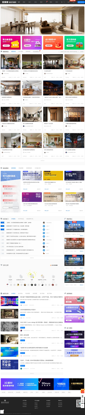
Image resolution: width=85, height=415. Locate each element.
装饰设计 (63, 392)
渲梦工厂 (37, 392)
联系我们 (25, 406)
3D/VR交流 (21, 218)
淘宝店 (36, 403)
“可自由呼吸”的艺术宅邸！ (7, 149)
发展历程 (25, 403)
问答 (57, 2)
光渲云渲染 (50, 392)
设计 (30, 2)
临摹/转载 (3, 103)
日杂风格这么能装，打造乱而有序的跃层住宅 (32, 97)
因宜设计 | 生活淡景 (48, 123)
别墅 (2, 156)
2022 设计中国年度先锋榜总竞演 (30, 203)
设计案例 (21, 51)
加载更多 (42, 160)
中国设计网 (57, 392)
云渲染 (31, 392)
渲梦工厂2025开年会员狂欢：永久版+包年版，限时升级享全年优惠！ (21, 236)
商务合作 (60, 406)
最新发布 (13, 51)
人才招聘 (25, 404)
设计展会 (20, 293)
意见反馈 (60, 404)
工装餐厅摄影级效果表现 (70, 123)
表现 (24, 2)
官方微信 (48, 404)
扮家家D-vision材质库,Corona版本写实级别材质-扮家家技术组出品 (20, 239)
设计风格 (42, 293)
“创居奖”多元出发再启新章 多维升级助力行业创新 (34, 347)
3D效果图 (21, 168)
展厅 (45, 77)
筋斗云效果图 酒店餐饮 (70, 149)
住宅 (24, 103)
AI (46, 2)
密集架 (69, 392)
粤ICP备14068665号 (16, 413)
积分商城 (53, 265)
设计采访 (22, 340)
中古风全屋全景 (68, 71)
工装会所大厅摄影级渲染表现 (8, 123)
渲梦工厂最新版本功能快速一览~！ (14, 243)
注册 (73, 2)
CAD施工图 (37, 168)
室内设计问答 (10, 392)
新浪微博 (48, 403)
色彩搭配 (35, 293)
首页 (19, 2)
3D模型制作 (29, 168)
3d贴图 (43, 392)
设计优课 (3, 392)
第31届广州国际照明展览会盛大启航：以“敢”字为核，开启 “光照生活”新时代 (41, 297)
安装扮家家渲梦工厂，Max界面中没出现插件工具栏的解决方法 (20, 250)
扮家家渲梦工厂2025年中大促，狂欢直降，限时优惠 (17, 226)
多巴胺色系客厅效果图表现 (29, 149)
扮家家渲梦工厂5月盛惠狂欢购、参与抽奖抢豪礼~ (17, 229)
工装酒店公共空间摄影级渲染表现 (30, 71)
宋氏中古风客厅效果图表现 (71, 97)
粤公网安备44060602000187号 (6, 413)
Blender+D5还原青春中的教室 (72, 203)
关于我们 (25, 400)
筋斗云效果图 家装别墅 (28, 123)
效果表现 (28, 51)
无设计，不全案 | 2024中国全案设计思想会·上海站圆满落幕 (36, 360)
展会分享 (22, 302)
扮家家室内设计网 (9, 2)
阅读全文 (81, 235)
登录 (69, 2)
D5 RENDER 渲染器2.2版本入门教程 (74, 182)
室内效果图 (18, 392)
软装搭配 (27, 293)
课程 (51, 2)
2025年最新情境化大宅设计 (28, 309)
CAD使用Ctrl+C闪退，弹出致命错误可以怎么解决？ (17, 253)
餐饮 (45, 103)
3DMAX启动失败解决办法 (50, 182)
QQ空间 (48, 406)
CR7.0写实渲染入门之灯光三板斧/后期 (14, 246)
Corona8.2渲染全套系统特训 (51, 203)
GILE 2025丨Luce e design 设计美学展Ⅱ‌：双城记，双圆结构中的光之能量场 (41, 322)
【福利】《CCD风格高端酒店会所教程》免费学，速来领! (11, 71)
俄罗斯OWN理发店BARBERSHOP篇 (31, 182)
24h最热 (13, 218)
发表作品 (82, 2)
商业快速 (3, 77)
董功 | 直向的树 (24, 335)
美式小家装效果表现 (48, 149)
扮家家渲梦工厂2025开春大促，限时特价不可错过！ (17, 232)
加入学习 (11, 207)
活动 (35, 2)
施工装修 (49, 293)
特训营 (36, 406)
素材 (41, 2)
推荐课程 (13, 168)
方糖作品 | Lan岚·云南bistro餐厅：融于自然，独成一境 (53, 97)
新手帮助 (60, 403)
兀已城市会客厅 (47, 71)
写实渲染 (67, 77)
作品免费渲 (36, 52)
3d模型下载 (25, 392)
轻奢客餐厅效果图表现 (6, 97)
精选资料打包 (29, 218)
